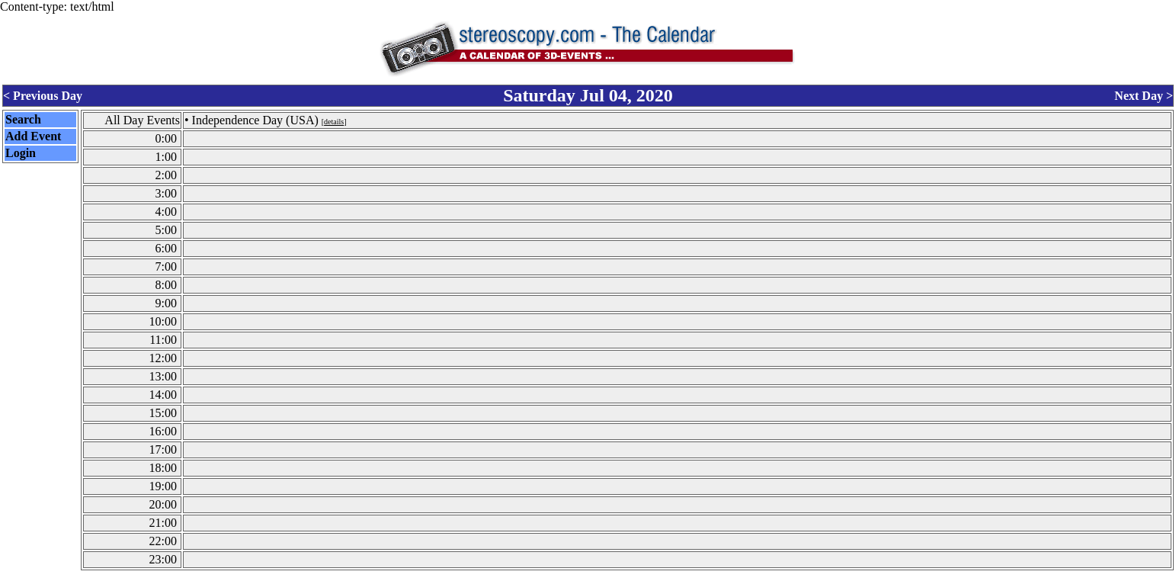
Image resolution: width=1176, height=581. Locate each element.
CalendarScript (622, 574)
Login (20, 150)
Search (23, 117)
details (334, 119)
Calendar (545, 574)
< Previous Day (42, 94)
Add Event (33, 133)
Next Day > (1143, 94)
